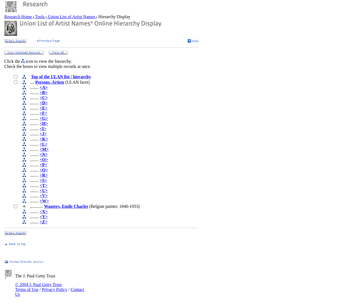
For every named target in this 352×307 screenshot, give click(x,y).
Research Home (18, 16)
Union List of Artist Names (71, 16)
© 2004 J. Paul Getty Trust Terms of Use (38, 287)
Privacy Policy (54, 289)
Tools (40, 16)
